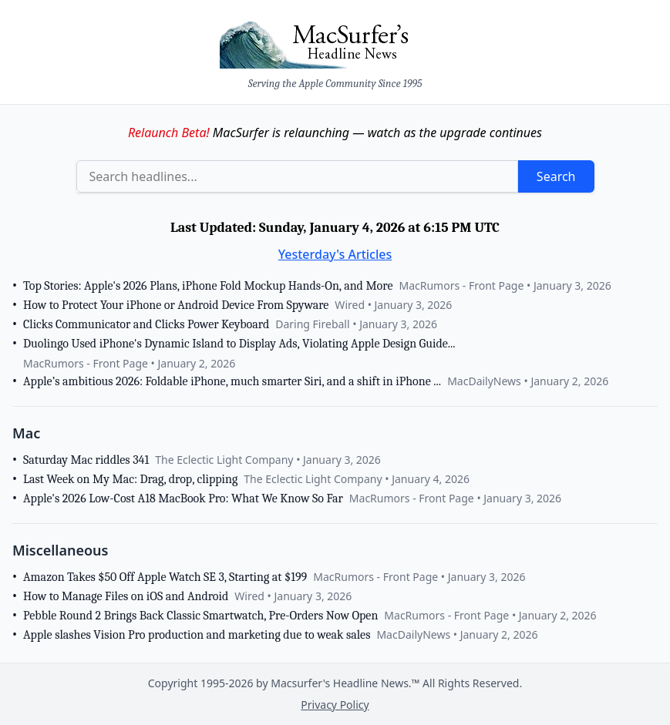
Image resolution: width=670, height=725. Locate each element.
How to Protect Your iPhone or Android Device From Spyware (175, 305)
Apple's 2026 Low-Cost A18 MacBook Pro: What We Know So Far (183, 498)
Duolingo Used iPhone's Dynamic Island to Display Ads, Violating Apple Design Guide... (239, 344)
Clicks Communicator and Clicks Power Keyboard (146, 324)
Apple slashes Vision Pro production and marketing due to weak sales (196, 635)
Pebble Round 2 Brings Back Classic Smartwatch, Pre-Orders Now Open (200, 616)
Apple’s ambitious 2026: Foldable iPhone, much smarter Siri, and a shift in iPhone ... (232, 381)
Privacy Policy (335, 704)
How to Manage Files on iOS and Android (125, 596)
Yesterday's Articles (335, 254)
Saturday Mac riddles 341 (86, 460)
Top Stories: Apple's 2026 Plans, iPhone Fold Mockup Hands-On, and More (207, 286)
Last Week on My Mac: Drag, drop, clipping (130, 479)
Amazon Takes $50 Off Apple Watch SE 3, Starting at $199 (165, 577)
